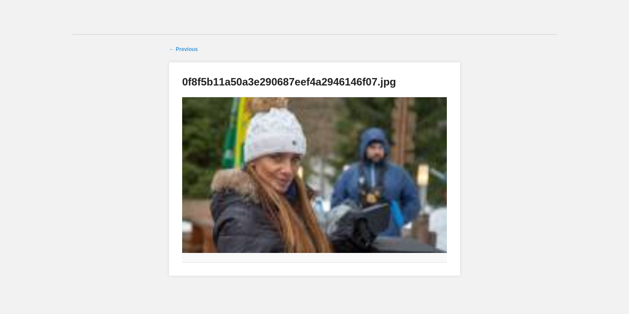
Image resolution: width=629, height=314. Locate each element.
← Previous (183, 49)
